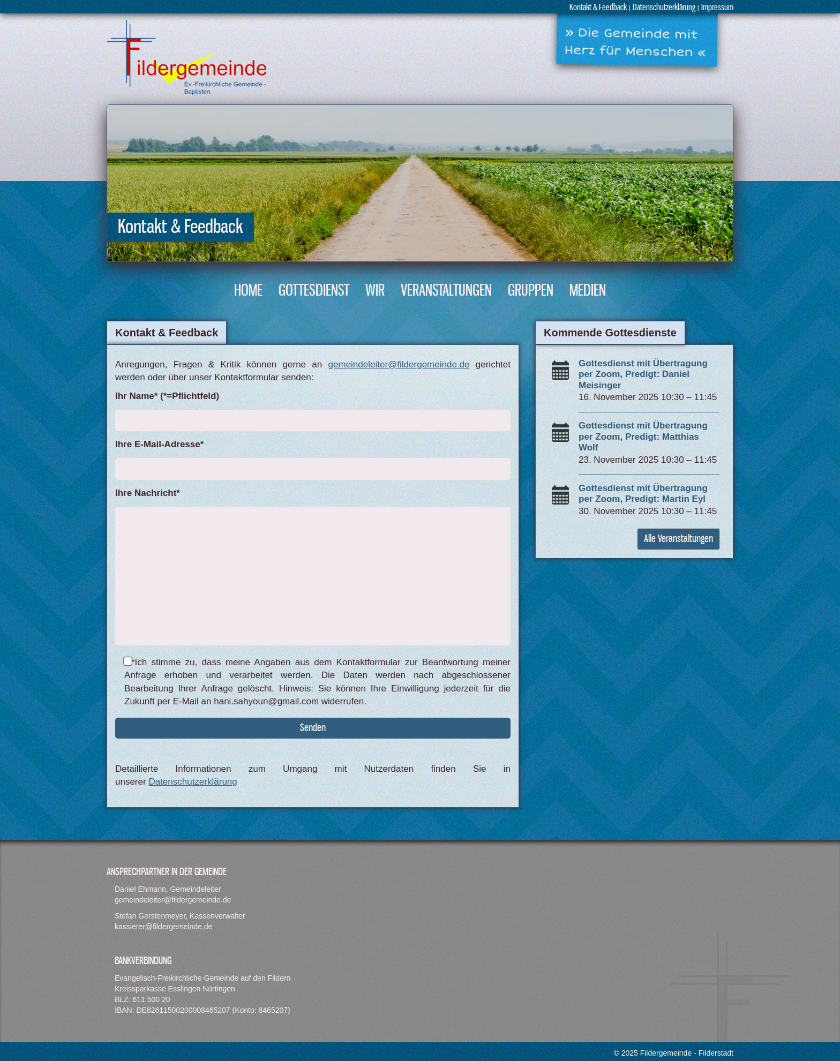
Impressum (717, 8)
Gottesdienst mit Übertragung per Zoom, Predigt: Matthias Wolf (643, 436)
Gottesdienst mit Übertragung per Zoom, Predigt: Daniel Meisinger (643, 374)
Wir (375, 291)
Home (248, 291)
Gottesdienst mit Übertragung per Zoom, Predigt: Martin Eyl (643, 493)
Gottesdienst (314, 291)
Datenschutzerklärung (664, 8)
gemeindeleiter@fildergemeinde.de (399, 364)
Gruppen (530, 291)
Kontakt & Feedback (598, 8)
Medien (587, 291)
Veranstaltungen (446, 291)
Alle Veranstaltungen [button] (678, 539)
